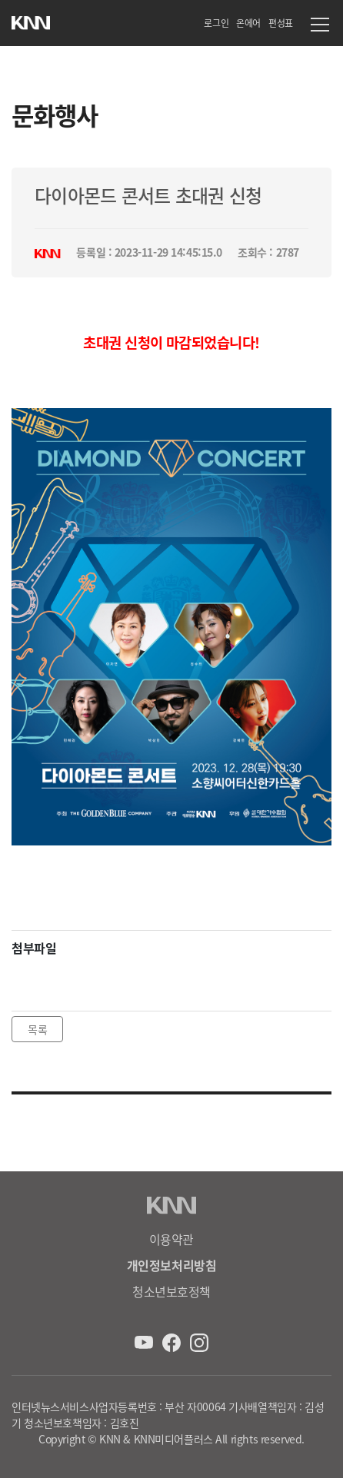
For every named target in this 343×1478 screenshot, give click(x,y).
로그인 (216, 22)
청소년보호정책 (171, 1291)
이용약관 (171, 1239)
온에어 (248, 22)
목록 (37, 1029)
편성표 (280, 22)
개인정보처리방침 (171, 1265)
